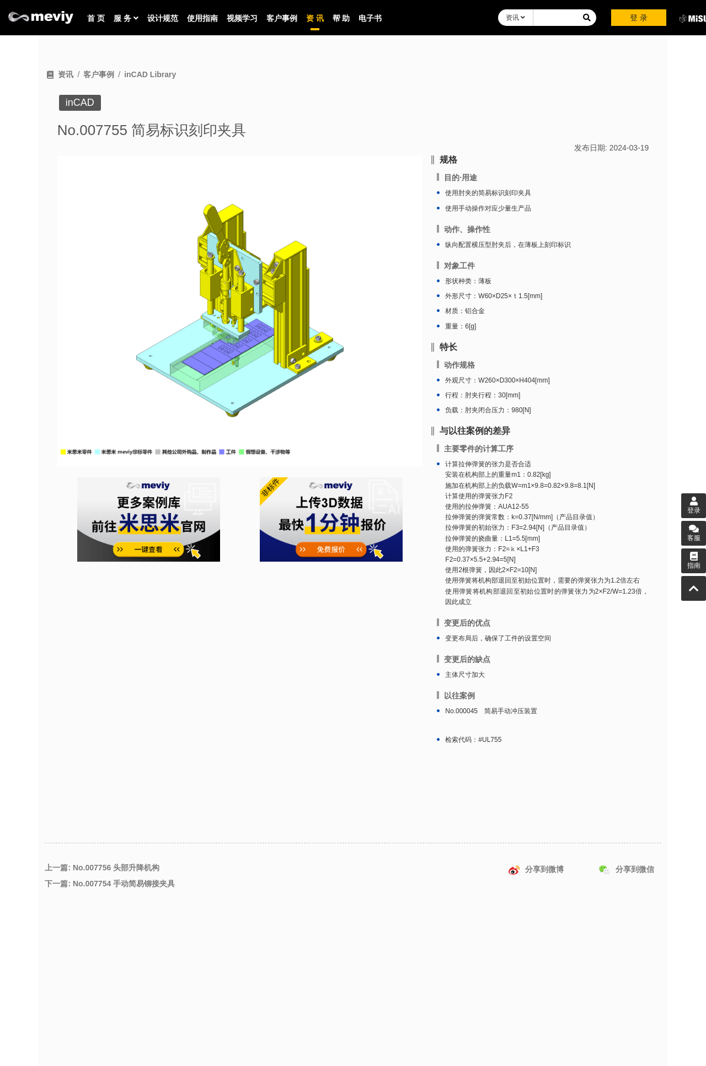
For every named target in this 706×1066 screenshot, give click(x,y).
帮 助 (341, 18)
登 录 (639, 17)
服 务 (126, 18)
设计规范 (162, 18)
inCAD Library (150, 74)
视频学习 (242, 18)
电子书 (370, 18)
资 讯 (315, 18)
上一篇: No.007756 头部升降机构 (102, 867)
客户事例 (281, 18)
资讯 (515, 17)
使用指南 (202, 18)
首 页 (96, 18)
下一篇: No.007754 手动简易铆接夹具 (110, 883)
